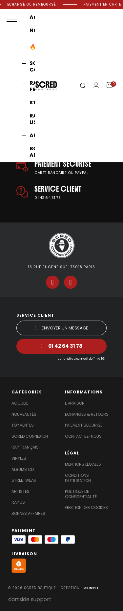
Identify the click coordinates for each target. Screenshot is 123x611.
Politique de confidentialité (81, 494)
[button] (82, 85)
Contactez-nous (83, 436)
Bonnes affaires (28, 513)
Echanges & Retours (87, 414)
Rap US (18, 502)
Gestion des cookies (86, 507)
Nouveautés (23, 414)
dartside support (29, 599)
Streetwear (23, 480)
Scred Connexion (29, 436)
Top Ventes (22, 425)
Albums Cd (22, 469)
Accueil (19, 403)
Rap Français (25, 447)
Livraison (75, 403)
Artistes (20, 491)
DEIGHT (91, 587)
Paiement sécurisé (83, 425)
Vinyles (18, 458)
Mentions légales (83, 464)
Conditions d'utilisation (78, 478)
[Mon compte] (96, 85)
